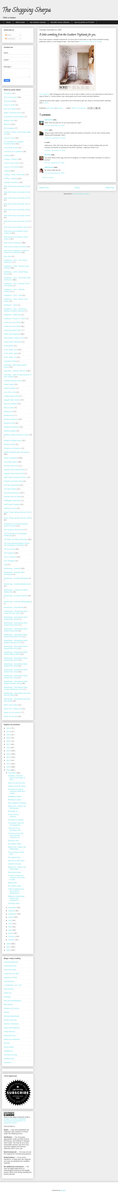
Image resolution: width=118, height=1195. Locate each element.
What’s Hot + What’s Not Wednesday (17, 807)
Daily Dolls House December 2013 (17, 186)
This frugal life (9, 553)
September (12, 914)
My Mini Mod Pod (10, 1020)
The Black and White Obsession (16, 539)
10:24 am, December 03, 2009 (54, 138)
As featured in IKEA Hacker (14, 117)
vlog (5, 564)
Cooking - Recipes (11, 159)
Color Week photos (11, 148)
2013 (8, 757)
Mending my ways (14, 800)
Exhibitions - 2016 (10, 305)
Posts (8, 35)
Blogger (63, 1190)
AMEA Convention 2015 (13, 113)
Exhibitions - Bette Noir (12, 315)
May (10, 927)
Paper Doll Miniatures (12, 1028)
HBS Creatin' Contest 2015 (14, 338)
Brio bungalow (9, 128)
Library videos (9, 384)
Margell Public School (12, 400)
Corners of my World (11, 167)
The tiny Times (9, 549)
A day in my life (9, 105)
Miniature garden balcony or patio (16, 435)
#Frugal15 (8, 93)
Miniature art (8, 411)
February (11, 936)
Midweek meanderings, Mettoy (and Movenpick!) (16, 898)
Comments (10, 39)
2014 (8, 754)
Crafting (7, 171)
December (12, 773)
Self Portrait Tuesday (12, 504)
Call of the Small (10, 970)
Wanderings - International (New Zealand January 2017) (15, 641)
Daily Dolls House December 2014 (17, 192)
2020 (8, 735)
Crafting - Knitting (10, 178)
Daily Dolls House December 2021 (17, 221)
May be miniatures (11, 404)
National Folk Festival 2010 (14, 473)
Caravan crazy (9, 138)
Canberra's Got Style (11, 974)
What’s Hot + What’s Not (13, 709)
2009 (8, 770)
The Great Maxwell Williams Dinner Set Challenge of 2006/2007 (17, 544)
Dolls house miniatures (12, 243)
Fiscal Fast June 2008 (12, 326)
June (10, 924)
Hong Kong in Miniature (12, 342)
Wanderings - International (14, 607)
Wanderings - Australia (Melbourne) (17, 584)
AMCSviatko (49, 167)
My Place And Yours (11, 466)
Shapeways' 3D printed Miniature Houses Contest (16, 525)
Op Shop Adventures (11, 493)
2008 (8, 944)
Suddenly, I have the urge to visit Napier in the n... (16, 778)
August (11, 917)
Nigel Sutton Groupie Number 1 (15, 477)
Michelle (47, 155)
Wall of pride (20, 22)
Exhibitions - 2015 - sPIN (13, 295)
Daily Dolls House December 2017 (17, 204)
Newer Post (44, 188)
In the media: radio (11, 353)
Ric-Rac (7, 1043)
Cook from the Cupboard (13, 151)
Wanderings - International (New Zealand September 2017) (15, 688)
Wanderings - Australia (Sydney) (16, 596)
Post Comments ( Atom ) (81, 194)
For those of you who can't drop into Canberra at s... (15, 835)
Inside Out (7, 993)
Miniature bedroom (11, 419)
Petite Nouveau (9, 1032)
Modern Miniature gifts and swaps (16, 452)
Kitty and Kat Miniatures (12, 1001)
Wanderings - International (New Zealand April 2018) (15, 624)
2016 (8, 747)
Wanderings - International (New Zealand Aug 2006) (15, 630)
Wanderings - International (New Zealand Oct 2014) (15, 677)
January (11, 940)
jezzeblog (7, 997)
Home (8, 22)
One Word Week (10, 489)
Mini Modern (8, 1004)
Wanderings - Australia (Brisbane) (16, 578)
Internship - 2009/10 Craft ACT (15, 371)
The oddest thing (14, 857)
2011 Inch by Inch (10, 97)
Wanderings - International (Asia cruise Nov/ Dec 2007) (15, 612)
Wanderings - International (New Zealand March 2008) (15, 653)
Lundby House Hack (11, 396)
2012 (8, 760)
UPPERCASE (9, 1059)
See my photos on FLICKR (84, 22)
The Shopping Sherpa (26, 10)
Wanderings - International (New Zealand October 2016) (15, 682)
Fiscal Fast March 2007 (12, 330)
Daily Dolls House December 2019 (17, 210)
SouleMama (8, 1051)
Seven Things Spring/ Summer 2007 (17, 512)
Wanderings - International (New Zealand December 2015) (15, 636)
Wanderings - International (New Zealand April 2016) (15, 618)
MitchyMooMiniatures (11, 1016)
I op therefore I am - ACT (13, 985)
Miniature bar (9, 415)
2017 (8, 744)
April (10, 930)
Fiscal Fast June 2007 (12, 322)
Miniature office (9, 444)
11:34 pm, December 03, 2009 (54, 150)
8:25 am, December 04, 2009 (54, 173)
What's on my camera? (12, 712)
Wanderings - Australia (12, 568)
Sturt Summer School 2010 (14, 530)
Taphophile (48, 120)
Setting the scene (10, 508)
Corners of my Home (11, 163)
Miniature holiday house (13, 440)
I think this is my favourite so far (14, 829)
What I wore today (11, 705)
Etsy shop (7, 256)
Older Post (109, 188)
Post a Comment (48, 177)
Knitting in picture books (13, 381)
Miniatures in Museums (12, 448)
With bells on (12, 811)
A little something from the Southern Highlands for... (16, 891)
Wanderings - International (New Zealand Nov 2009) (15, 665)
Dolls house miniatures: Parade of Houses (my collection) (16, 252)
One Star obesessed (11, 485)
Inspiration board (10, 361)
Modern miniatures (11, 458)
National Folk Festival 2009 (14, 470)
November (12, 907)
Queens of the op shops (16, 786)
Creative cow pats (14, 864)
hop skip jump (9, 981)
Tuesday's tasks (14, 903)
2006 (8, 950)
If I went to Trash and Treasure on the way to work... (16, 877)
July (10, 920)
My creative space (11, 462)
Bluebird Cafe (9, 120)
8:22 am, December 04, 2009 (54, 163)
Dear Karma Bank (14, 872)
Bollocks (7, 124)
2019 (8, 738)
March (10, 933)
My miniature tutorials (38, 22)
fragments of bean (10, 977)
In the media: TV (10, 357)
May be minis (9, 408)
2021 (8, 731)
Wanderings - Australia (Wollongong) (17, 602)
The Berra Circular (10, 1055)
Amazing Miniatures (11, 962)
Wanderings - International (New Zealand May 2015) (15, 659)
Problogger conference (12, 500)
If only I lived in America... (13, 815)
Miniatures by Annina (11, 1008)
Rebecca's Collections (12, 1039)
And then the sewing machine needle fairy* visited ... (17, 791)
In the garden (9, 346)
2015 (8, 751)
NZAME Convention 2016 (13, 481)
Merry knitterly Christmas (17, 803)
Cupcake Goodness (11, 182)
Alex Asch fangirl (10, 109)
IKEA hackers (9, 989)
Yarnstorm (7, 1062)
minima (6, 1012)
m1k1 (46, 130)
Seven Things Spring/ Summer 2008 (17, 518)
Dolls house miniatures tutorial (15, 247)
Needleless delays (14, 796)
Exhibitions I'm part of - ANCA (15, 319)
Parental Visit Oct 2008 (12, 497)
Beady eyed (12, 883)
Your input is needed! (15, 820)
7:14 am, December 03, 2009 (54, 125)
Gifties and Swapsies (78, 108)
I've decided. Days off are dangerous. (16, 824)
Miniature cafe (9, 423)
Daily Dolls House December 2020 (17, 215)
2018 (8, 741)
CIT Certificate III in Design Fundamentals (13, 143)
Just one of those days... (17, 861)
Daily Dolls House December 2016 (17, 198)
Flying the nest (13, 841)
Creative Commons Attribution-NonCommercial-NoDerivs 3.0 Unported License (15, 1121)
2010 (8, 767)
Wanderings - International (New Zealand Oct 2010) (15, 671)
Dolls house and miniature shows (16, 227)
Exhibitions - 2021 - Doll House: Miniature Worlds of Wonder (15, 310)
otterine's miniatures (11, 1024)
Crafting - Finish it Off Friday (14, 175)
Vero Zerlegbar (9, 561)
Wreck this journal (10, 716)
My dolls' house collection (60, 22)
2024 (8, 728)
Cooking (7, 155)
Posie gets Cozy (10, 1035)
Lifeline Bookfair (10, 388)
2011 (8, 764)
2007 (8, 947)
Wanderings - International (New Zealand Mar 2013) (15, 647)
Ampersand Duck (10, 966)
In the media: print (10, 350)
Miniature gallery (10, 431)
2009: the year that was (16, 783)
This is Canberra (10, 557)
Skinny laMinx (9, 1047)
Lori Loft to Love (10, 392)
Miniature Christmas (11, 427)
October (11, 911)
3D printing (8, 101)
